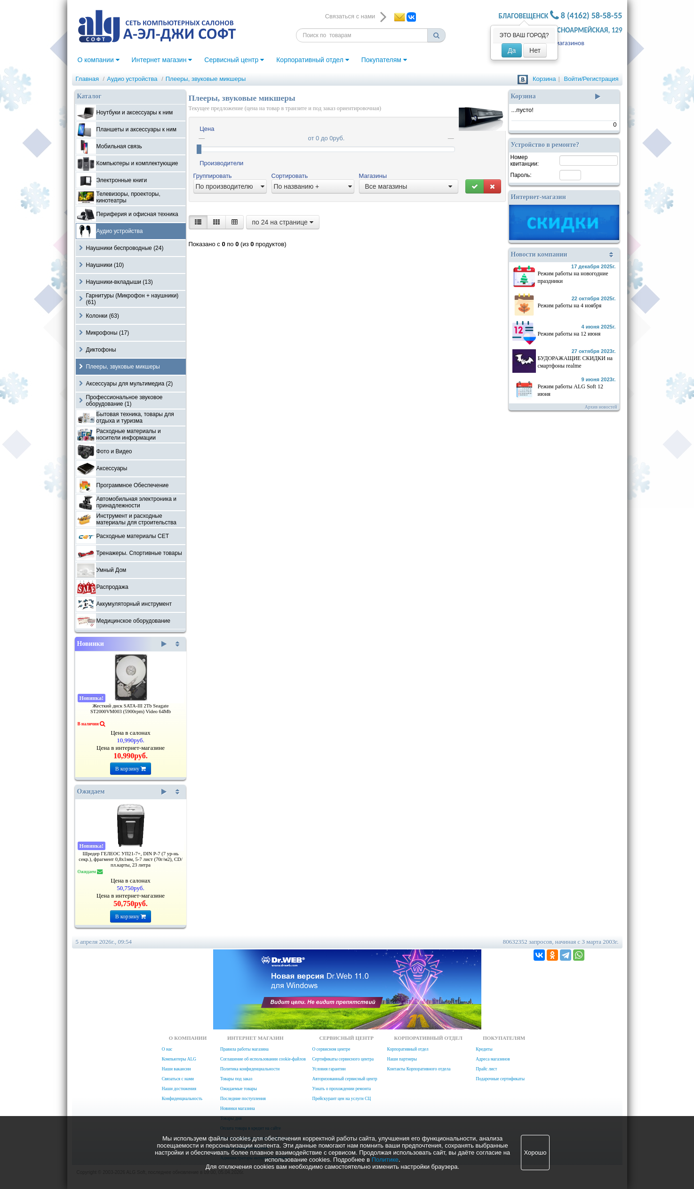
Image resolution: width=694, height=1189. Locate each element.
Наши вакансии (176, 1069)
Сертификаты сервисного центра (343, 1059)
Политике (385, 1159)
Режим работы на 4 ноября (570, 305)
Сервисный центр (234, 60)
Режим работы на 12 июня (569, 333)
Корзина (544, 78)
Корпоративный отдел (312, 60)
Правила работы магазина (244, 1049)
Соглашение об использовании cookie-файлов (263, 1059)
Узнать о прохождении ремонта (341, 1088)
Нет (535, 50)
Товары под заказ (236, 1079)
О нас (167, 1049)
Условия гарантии (328, 1069)
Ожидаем (122, 792)
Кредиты (484, 1049)
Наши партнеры (402, 1059)
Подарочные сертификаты (500, 1079)
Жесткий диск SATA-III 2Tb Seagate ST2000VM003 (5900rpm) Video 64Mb (130, 708)
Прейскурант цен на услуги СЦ (341, 1098)
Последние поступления (243, 1098)
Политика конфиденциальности (249, 1069)
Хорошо (535, 1152)
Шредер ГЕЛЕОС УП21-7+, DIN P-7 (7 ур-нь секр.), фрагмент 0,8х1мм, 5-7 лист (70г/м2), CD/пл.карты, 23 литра (130, 859)
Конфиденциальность (182, 1098)
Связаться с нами (178, 1079)
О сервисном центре (331, 1049)
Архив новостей (601, 407)
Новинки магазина (237, 1108)
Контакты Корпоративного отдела (419, 1069)
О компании (99, 60)
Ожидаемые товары (238, 1088)
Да (512, 50)
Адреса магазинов (558, 43)
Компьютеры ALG (179, 1059)
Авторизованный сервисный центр (344, 1079)
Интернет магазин (162, 60)
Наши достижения (179, 1088)
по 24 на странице (282, 222)
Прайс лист (486, 1069)
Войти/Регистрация (591, 78)
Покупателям (384, 60)
